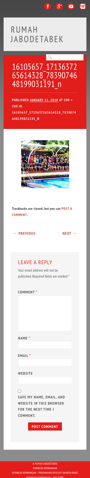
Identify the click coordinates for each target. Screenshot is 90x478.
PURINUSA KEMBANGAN (45, 468)
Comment (28, 292)
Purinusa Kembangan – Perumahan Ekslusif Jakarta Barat (45, 472)
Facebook (47, 6)
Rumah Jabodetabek (37, 34)
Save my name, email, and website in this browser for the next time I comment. (41, 406)
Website (25, 373)
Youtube (71, 6)
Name (24, 338)
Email (25, 355)
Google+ (59, 6)
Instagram (82, 6)
